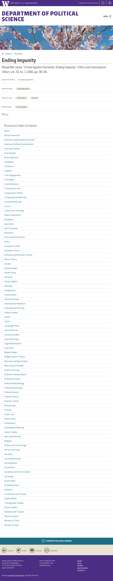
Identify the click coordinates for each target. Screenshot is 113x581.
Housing (8, 277)
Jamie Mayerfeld (23, 89)
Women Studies (11, 525)
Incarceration (10, 294)
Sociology (8, 476)
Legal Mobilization (12, 343)
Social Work (9, 467)
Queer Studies (10, 432)
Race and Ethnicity (12, 436)
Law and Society (11, 339)
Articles (34, 98)
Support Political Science (56, 541)
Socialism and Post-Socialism (17, 472)
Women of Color (11, 520)
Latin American (11, 330)
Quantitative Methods (14, 427)
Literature (9, 348)
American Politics (12, 148)
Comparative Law (12, 188)
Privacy (79, 561)
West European (11, 516)
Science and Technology (15, 445)
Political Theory (11, 396)
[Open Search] (109, 3)
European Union (11, 250)
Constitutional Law (13, 201)
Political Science (11, 392)
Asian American (11, 157)
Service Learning (12, 449)
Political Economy (12, 379)
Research (9, 53)
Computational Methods (15, 197)
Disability (8, 219)
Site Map (80, 565)
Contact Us (81, 570)
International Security (14, 308)
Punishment (9, 423)
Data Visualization (12, 215)
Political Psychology (13, 387)
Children (8, 170)
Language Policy (11, 325)
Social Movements (12, 458)
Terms (79, 563)
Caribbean (9, 162)
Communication (11, 184)
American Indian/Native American (19, 139)
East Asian (9, 224)
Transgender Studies (14, 503)
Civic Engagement (12, 175)
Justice (7, 317)
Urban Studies (10, 507)
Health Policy (10, 272)
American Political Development (18, 144)
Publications (18, 53)
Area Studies (10, 153)
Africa (7, 131)
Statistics (8, 489)
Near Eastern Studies (14, 365)
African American (12, 135)
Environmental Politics (14, 237)
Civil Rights (9, 179)
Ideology (8, 286)
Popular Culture (11, 401)
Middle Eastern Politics (14, 356)
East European (11, 228)
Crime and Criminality (14, 210)
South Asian (9, 480)
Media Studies (10, 352)
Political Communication (15, 374)
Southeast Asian (11, 485)
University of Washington (16, 575)
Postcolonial (10, 405)
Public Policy (10, 418)
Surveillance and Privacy (15, 494)
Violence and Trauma (14, 511)
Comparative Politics (13, 193)
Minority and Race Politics (16, 361)
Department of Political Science (40, 16)
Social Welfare (10, 463)
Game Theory (10, 259)
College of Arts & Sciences (88, 3)
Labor (7, 321)
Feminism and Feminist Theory (18, 255)
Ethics (7, 241)
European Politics (12, 246)
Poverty (7, 410)
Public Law (9, 414)
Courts (7, 206)
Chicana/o (8, 166)
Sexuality (8, 454)
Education (8, 232)
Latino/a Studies (11, 334)
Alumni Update (82, 568)
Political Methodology (14, 383)
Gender (7, 263)
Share (5, 114)
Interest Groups (11, 299)
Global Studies (10, 268)
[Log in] (103, 3)
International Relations (14, 303)
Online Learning (11, 370)
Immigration (10, 290)
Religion (8, 441)
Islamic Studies (11, 312)
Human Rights (21, 107)
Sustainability (10, 498)
